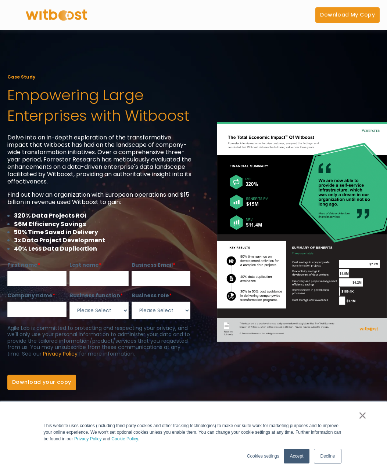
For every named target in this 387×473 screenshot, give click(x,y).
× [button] (362, 415)
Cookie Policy (124, 438)
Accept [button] (297, 456)
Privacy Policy (88, 438)
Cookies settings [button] (263, 456)
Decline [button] (327, 456)
